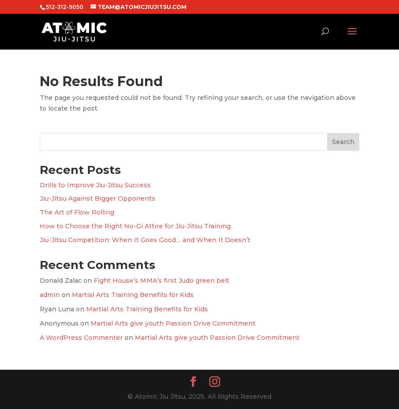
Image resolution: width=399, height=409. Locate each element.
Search (343, 142)
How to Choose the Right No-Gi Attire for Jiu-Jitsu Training (135, 226)
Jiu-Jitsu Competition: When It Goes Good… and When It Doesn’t (145, 240)
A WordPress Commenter (81, 338)
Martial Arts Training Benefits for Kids (133, 295)
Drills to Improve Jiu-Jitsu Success (95, 185)
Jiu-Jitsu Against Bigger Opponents (97, 198)
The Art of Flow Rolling (77, 212)
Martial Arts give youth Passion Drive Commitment (173, 323)
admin (50, 295)
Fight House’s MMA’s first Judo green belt (161, 281)
